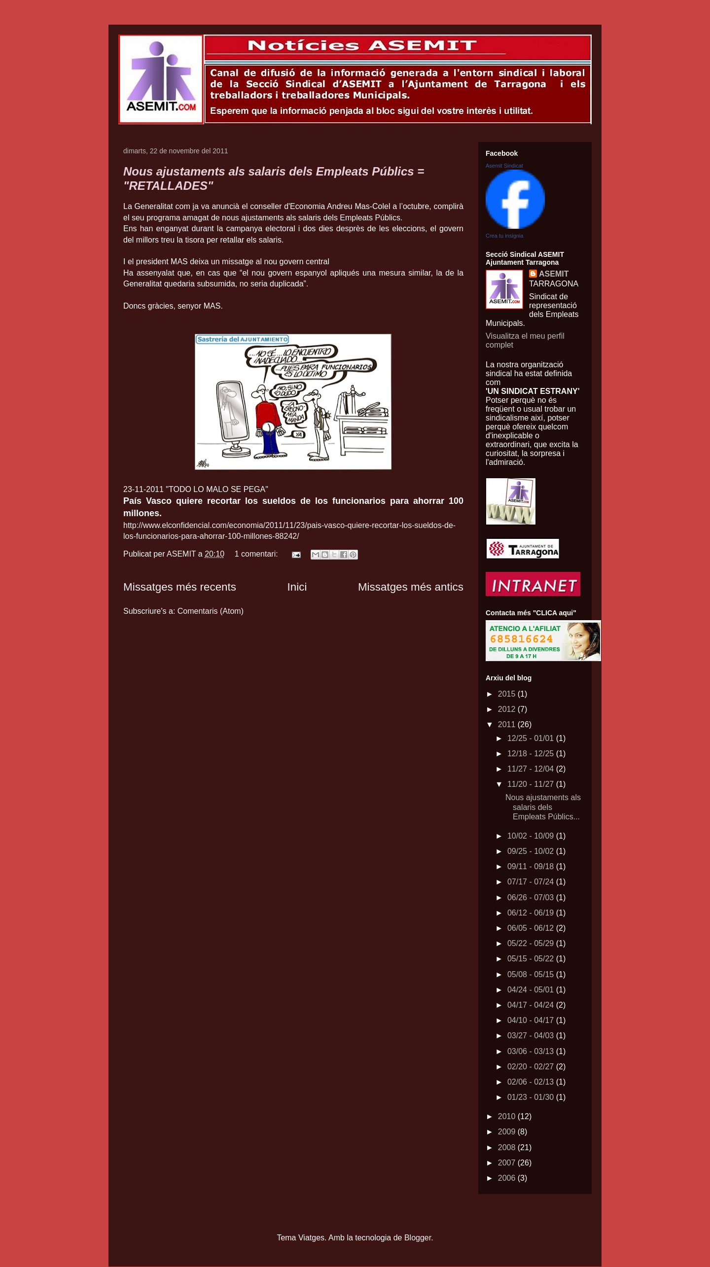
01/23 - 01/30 (531, 1097)
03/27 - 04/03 (531, 1035)
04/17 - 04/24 (531, 1005)
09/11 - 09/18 (531, 866)
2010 (508, 1116)
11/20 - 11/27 (531, 784)
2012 (508, 709)
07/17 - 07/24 (531, 882)
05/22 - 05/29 (531, 943)
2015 (508, 694)
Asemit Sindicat (504, 166)
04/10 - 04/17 (531, 1020)
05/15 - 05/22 (531, 958)
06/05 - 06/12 (531, 928)
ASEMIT (553, 274)
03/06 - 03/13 (531, 1051)
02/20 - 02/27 (531, 1066)
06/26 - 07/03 (531, 897)
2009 (508, 1131)
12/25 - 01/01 (531, 738)
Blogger (417, 1237)
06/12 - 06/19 (531, 913)
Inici (297, 587)
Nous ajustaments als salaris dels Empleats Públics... (543, 806)
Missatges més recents (179, 587)
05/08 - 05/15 (531, 974)
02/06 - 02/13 (531, 1082)
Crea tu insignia (504, 236)
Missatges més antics (410, 587)
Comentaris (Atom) (211, 611)
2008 (508, 1147)
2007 (508, 1163)
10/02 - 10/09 (531, 836)
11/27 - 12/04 (531, 769)
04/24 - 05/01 (531, 989)
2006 (508, 1178)
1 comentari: (257, 554)
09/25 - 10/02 (531, 851)
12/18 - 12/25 (531, 753)
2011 (508, 724)
